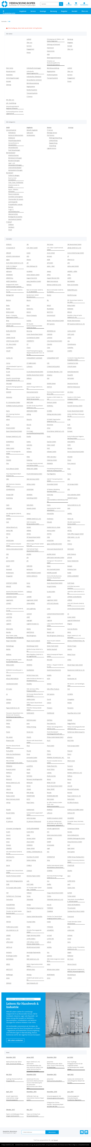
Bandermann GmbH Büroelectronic (33, 296)
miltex (69, 660)
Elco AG (29, 424)
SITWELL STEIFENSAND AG (34, 852)
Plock (28, 746)
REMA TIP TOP (51, 782)
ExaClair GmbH (51, 441)
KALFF (8, 566)
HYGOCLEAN (10, 540)
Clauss (29, 347)
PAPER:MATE (30, 713)
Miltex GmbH (10, 665)
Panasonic (70, 708)
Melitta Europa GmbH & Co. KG (35, 650)
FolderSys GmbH (52, 460)
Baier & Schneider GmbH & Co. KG (14, 291)
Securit (8, 835)
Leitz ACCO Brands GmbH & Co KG (75, 604)
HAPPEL (69, 513)
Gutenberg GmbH (32, 498)
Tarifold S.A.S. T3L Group (13, 896)
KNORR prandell (52, 573)
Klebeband (11, 138)
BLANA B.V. (30, 309)
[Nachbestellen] (84, 4)
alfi (27, 263)
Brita (7, 320)
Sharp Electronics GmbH (74, 842)
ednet (8, 419)
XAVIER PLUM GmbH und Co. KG (35, 979)
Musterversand (10, 71)
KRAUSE (8, 586)
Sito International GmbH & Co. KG (14, 852)
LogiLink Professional (73, 620)
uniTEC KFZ (50, 939)
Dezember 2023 (31, 1074)
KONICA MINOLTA (32, 576)
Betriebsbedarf (10, 153)
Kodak (69, 573)
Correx (8, 363)
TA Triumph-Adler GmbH (13, 887)
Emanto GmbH (10, 428)
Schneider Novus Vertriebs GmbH (75, 822)
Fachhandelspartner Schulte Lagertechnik (14, 112)
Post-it (69, 754)
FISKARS (8, 460)
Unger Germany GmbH (33, 935)
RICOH (28, 786)
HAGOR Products (72, 498)
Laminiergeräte (12, 202)
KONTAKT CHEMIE (11, 583)
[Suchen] (49, 4)
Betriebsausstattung (33, 83)
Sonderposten (31, 135)
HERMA (29, 530)
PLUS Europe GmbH (73, 746)
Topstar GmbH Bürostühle (34, 916)
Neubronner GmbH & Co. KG (75, 670)
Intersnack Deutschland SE (55, 549)
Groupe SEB (9, 494)
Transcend (70, 916)
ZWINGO (8, 983)
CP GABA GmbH (31, 363)
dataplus (49, 375)
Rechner (10, 207)
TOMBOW (50, 911)
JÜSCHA (69, 557)
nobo (68, 675)
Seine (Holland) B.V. (73, 835)
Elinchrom (50, 424)
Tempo (29, 905)
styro (68, 876)
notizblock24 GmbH (12, 684)
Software (11, 224)
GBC (68, 479)
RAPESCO (9, 773)
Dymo (8, 411)
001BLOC (9, 244)
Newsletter (9, 75)
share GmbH (30, 842)
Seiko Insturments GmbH (54, 835)
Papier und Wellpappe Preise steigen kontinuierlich (15, 1115)
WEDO (8, 964)
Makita (29, 629)
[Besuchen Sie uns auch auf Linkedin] (86, 1132)
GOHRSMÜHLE (10, 489)
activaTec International (13, 256)
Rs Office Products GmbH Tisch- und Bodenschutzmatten (54, 804)
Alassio (29, 259)
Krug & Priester (51, 586)
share (8, 842)
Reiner (49, 779)
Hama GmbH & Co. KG (74, 505)
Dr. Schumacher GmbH (13, 402)
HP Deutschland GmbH (33, 537)
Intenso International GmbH (14, 549)
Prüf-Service (50, 135)
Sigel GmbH (70, 848)
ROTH (28, 799)
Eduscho (29, 419)
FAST (48, 448)
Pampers (49, 708)
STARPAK (49, 870)
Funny (69, 474)
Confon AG (9, 358)
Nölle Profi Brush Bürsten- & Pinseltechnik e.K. (35, 679)
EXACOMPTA (71, 441)
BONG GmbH (10, 312)
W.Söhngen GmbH (11, 956)
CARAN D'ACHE (10, 337)
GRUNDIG (29, 494)
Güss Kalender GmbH (73, 494)
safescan (49, 813)
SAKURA (8, 818)
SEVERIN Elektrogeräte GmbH (76, 838)
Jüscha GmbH (10, 561)
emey (28, 428)
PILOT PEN (70, 740)
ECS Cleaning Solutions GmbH (13, 415)
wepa (48, 964)
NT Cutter (9, 689)
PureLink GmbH (10, 769)
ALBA (48, 259)
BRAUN (69, 312)
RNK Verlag (9, 792)
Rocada (49, 792)
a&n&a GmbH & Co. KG (74, 248)
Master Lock (50, 632)
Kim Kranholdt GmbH (53, 569)
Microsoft (29, 660)
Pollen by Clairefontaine (13, 754)
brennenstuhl (51, 315)
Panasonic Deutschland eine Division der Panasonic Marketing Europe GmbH (14, 715)
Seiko (28, 835)
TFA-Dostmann (10, 908)
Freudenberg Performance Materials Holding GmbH (55, 469)
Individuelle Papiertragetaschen (32, 72)
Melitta (8, 649)
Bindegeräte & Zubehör (15, 217)
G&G (7, 479)
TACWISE (49, 887)
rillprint (8, 789)
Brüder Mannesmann (73, 320)
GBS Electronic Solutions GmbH (13, 485)
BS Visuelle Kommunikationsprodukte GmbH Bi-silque (34, 326)
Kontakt (74, 11)
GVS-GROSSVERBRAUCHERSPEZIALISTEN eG (57, 500)
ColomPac (70, 347)
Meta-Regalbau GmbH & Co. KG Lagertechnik (35, 655)
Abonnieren (52, 1132)
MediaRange (10, 646)
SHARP (49, 842)
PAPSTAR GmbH (31, 720)
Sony (48, 860)
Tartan (29, 896)
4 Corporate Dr (10, 248)
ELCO (7, 424)
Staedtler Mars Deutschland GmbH (14, 871)
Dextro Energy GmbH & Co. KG (35, 388)
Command (50, 351)
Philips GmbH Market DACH (55, 737)
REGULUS (9, 779)
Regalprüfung (53, 143)
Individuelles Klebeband (34, 76)
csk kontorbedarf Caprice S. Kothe (14, 367)
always (49, 271)
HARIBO (8, 519)
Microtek (49, 660)
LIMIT (28, 617)
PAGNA (69, 703)
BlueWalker (50, 309)
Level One (9, 614)
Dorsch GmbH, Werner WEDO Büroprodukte (33, 398)
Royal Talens (30, 802)
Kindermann (10, 573)
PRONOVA (9, 766)
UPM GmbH (9, 942)
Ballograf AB (10, 295)
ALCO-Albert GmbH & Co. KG (14, 263)
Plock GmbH (50, 746)
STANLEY (29, 870)
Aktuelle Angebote (32, 130)
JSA (28, 557)
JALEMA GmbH (51, 554)
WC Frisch (70, 959)
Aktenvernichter (13, 214)
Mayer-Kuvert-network (33, 641)
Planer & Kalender (13, 194)
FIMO (28, 457)
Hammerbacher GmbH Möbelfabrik (53, 509)
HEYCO (8, 534)
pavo (28, 723)
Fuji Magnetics (51, 474)
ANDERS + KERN (72, 271)
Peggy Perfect (71, 723)
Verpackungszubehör (14, 140)
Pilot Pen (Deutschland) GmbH (13, 746)
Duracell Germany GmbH (74, 406)
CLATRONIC (9, 347)
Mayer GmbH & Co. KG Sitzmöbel (74, 636)
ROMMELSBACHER (52, 796)
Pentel (8, 732)
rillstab (29, 789)
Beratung (53, 11)
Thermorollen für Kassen (15, 199)
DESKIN (29, 383)
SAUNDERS (70, 818)
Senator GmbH (31, 838)
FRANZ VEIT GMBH (32, 468)
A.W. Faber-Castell (32, 248)
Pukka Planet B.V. (52, 766)
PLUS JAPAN (9, 751)
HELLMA (49, 522)
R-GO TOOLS (50, 769)
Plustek (29, 751)
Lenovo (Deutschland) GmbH (75, 608)
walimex (49, 956)
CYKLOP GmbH (71, 366)
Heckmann (50, 519)
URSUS (49, 942)
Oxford (49, 703)
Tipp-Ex (29, 911)
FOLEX (69, 460)
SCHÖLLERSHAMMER (33, 828)
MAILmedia (9, 629)
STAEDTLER (70, 865)
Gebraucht (30, 133)
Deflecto (29, 378)
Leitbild (29, 39)
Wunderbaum (71, 974)
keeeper (69, 566)
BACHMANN (71, 281)
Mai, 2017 (29, 1109)
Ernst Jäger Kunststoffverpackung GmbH (35, 432)
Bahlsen (29, 284)
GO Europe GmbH (72, 484)
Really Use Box (51, 776)
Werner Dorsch (71, 964)
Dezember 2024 (51, 1057)
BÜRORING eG (51, 331)
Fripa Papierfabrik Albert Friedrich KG (13, 475)
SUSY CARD (30, 884)
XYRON (69, 978)
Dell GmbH (70, 378)
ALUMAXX (29, 271)
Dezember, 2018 (31, 1092)
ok (7, 694)
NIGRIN (49, 675)
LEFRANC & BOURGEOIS (74, 597)
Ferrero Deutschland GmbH (75, 451)
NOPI (48, 678)
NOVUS (49, 684)
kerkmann (30, 569)
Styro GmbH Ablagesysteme (14, 881)
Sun (48, 881)
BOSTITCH (50, 312)
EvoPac (29, 441)
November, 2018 (52, 1092)
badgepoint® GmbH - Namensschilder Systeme (13, 285)
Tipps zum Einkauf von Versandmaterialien (33, 1115)
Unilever (69, 935)
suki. (28, 881)
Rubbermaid (30, 809)
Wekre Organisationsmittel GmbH (35, 965)
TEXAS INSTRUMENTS (73, 905)
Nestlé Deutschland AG (54, 670)
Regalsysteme (31, 86)
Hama (48, 505)
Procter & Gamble (32, 761)
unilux (8, 939)
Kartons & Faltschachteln (15, 135)
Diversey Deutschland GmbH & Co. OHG (55, 393)
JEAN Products (71, 554)
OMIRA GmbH (31, 699)
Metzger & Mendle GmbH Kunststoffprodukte (13, 660)
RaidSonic (70, 769)
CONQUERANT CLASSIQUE (34, 358)
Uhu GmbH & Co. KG (12, 930)
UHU (68, 927)
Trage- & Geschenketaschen (14, 210)
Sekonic (8, 838)
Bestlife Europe (72, 295)
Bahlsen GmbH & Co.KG (54, 284)
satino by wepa (31, 818)
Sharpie (8, 845)
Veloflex (49, 947)
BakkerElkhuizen (72, 290)
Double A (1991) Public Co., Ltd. (55, 398)
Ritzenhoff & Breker (73, 789)
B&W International (52, 281)
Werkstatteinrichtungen (15, 170)
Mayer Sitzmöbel (11, 641)
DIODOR (8, 392)
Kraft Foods (70, 583)
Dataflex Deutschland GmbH (35, 375)
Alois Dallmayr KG (32, 266)
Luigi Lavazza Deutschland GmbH (55, 624)
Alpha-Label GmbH (73, 266)
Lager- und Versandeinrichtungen (15, 164)
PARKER (69, 720)
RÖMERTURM (31, 796)
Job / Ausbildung (11, 103)
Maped (49, 629)
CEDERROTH (30, 341)
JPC (7, 557)
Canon (8, 334)
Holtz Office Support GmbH (75, 534)
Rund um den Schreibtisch (12, 179)
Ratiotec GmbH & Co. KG (74, 773)
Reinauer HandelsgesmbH (34, 779)
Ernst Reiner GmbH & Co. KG (55, 431)
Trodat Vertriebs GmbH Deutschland (74, 922)
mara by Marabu (72, 629)
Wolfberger (9, 974)
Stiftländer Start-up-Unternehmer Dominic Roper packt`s (35, 1098)
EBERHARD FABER (32, 411)
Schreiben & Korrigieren (15, 196)
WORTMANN (51, 974)
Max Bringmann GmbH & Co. (55, 635)
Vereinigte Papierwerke (33, 952)
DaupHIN (70, 375)
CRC (48, 363)
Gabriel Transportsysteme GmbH (54, 480)
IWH (7, 554)
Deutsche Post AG (72, 383)
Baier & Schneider (72, 284)
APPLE (49, 275)
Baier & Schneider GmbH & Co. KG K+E (55, 291)
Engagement (30, 49)
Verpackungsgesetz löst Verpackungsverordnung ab (55, 1097)
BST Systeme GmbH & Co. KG (76, 324)
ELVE (68, 424)
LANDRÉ (29, 597)
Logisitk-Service (51, 148)
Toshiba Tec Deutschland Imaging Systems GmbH (54, 917)
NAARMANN (30, 670)
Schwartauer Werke (73, 828)
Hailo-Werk (30, 505)
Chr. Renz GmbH (11, 344)
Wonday (29, 974)
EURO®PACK (10, 441)
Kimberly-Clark (71, 569)
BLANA (8, 309)
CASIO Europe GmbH (12, 341)
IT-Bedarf (9, 222)
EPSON (69, 428)
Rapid (28, 773)
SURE (7, 884)
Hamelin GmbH (31, 508)
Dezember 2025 (11, 1057)
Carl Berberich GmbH (33, 337)
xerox (48, 978)
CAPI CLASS (70, 334)
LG (68, 614)
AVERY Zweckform (11, 281)
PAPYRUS (49, 720)
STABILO (29, 865)
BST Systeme (51, 324)
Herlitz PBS (9, 530)
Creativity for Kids (72, 363)
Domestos (9, 397)
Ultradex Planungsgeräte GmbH (34, 931)
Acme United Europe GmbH (75, 253)
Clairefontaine (71, 344)
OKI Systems (50, 694)
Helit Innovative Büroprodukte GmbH (33, 523)
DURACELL (50, 406)
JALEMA (29, 554)
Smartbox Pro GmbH (33, 857)
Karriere (29, 46)
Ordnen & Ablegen (13, 175)
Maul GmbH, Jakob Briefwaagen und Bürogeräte (14, 636)
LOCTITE (8, 620)
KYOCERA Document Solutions (73, 587)
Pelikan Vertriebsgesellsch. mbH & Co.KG (55, 728)
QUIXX (28, 769)
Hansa (28, 513)
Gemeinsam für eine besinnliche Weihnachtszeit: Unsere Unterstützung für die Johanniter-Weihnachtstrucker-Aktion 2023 (35, 1083)
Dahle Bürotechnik (72, 372)
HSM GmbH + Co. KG (73, 537)
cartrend (49, 337)
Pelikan (8, 727)
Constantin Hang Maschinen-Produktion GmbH (76, 359)
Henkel (29, 527)
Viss (48, 952)
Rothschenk (70, 799)
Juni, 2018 (70, 1092)
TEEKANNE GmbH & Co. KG (55, 899)
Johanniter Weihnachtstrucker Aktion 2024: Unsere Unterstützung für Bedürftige (55, 1064)
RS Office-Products (72, 802)
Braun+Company (32, 315)
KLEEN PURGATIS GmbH (34, 573)
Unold (69, 939)
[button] (69, 4)
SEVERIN (49, 838)
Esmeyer (70, 431)
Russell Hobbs (10, 813)
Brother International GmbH (55, 320)
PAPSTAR (8, 720)
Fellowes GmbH (51, 451)
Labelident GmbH (11, 597)
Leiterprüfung (53, 140)
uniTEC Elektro (31, 939)
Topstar (8, 916)
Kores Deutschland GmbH (54, 583)
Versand (56, 1140)
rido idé (69, 786)
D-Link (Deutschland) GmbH (35, 372)
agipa (8, 259)
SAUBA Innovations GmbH (54, 818)
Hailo (7, 505)
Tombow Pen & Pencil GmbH (75, 911)
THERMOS (50, 908)
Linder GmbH (71, 617)
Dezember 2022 (51, 1074)
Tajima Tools (71, 887)
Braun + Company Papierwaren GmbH (12, 316)
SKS (48, 852)
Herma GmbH (51, 530)
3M (28, 244)
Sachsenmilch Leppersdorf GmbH (35, 814)
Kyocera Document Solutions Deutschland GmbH (14, 592)
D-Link (8, 372)
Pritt (68, 757)
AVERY (69, 278)
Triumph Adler (31, 922)
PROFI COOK (71, 761)
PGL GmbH (9, 737)
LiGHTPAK (9, 617)
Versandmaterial (11, 130)
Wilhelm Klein (31, 969)
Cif (27, 344)
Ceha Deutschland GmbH (54, 341)
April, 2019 (9, 1092)
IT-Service (29, 96)
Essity (48, 436)
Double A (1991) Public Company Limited (74, 398)
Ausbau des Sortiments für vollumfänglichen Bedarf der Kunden (76, 1081)
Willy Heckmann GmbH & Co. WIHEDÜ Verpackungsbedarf (76, 970)
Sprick (8, 865)
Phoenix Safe (10, 740)
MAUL (69, 632)
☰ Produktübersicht (9, 12)
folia (7, 463)
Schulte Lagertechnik (53, 828)
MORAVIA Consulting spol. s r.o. (14, 671)
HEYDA (29, 534)
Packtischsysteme (32, 90)
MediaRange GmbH (32, 646)
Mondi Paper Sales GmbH (75, 665)
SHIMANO (30, 845)
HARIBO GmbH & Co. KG (34, 519)
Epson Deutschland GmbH (14, 431)
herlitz (69, 527)
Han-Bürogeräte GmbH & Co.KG (13, 514)
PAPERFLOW (50, 713)
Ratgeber (70, 42)
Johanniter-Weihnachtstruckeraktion (54, 1080)
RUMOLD (49, 809)
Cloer (48, 347)
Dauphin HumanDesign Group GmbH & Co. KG (13, 379)
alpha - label (50, 266)
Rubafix (8, 809)
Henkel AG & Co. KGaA (53, 527)
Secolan (69, 832)
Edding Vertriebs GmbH (54, 414)
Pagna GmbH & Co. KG (12, 708)
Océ (68, 689)
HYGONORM (30, 540)
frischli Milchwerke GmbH (34, 474)
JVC (28, 561)
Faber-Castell (51, 445)
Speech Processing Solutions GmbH (75, 861)
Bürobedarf (9, 173)
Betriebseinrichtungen (15, 158)
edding (29, 414)
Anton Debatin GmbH (33, 275)
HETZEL (69, 530)
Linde (48, 617)
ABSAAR (8, 253)
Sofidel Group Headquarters (75, 857)
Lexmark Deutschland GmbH (55, 614)
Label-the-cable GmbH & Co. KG (75, 592)
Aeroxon (49, 256)
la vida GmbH (51, 591)
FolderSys (29, 460)
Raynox (8, 776)
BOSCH (29, 312)
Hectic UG (70, 519)
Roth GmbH (50, 799)
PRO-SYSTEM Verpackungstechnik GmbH (14, 762)
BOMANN (70, 309)
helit (7, 522)
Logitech (8, 624)
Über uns (84, 11)
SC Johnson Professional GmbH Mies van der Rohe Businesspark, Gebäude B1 (55, 823)
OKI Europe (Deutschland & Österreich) (35, 695)
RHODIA (8, 786)
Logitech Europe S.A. (33, 624)
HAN (68, 508)
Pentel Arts (30, 732)
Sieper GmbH (31, 848)
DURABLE (70, 402)
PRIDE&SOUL (10, 757)
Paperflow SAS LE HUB (74, 713)
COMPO (69, 351)
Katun (49, 566)
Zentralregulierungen (12, 78)
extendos (29, 445)
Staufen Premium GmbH (13, 876)
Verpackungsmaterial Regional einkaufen (12, 107)
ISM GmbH (70, 549)
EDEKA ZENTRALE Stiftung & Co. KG (75, 415)
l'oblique (29, 591)
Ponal (28, 754)
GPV (68, 489)
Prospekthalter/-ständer (15, 204)
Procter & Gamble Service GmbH (54, 762)
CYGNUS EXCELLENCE (53, 366)
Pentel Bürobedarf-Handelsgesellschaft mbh (54, 733)
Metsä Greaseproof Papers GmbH (55, 655)
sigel (48, 848)
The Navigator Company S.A (35, 908)
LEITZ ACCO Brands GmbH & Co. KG (14, 609)
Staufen (69, 870)
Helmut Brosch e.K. (12, 527)
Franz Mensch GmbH (12, 468)
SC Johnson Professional (34, 821)
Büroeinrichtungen (14, 160)
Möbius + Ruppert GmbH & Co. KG (55, 666)
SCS (48, 832)
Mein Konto (9, 68)
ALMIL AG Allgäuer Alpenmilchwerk (11, 267)
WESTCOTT (9, 969)
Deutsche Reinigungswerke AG (14, 388)
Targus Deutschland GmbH (55, 893)
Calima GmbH (71, 331)
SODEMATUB (51, 857)
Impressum (50, 48)
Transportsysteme (32, 93)
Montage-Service (52, 133)
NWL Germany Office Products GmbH (33, 690)
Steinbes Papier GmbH (33, 876)
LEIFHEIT (8, 603)
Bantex (49, 295)
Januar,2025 (30, 1057)
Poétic (49, 751)
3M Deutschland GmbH (74, 244)
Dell (48, 378)
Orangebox (70, 699)
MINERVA (29, 665)
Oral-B (49, 699)
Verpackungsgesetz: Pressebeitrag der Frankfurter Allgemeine (74, 1098)
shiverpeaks (50, 845)
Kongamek (9, 576)
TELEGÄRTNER (10, 905)
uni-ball (49, 935)
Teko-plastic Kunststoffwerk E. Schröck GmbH (75, 900)
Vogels (69, 952)
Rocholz (69, 792)
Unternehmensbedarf (14, 167)
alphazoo (9, 271)
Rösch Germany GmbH (13, 799)
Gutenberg (9, 498)
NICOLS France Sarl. (32, 675)
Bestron (8, 300)
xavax (8, 978)
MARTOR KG (30, 632)
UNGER (8, 935)
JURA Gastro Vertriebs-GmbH (55, 557)
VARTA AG (9, 947)
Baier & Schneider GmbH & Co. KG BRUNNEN (35, 291)
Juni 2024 (70, 1057)
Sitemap (8, 84)
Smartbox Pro (10, 857)
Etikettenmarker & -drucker (14, 186)
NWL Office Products (53, 689)
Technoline (9, 899)
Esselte (29, 436)
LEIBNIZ (69, 600)
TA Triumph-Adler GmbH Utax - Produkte (34, 888)
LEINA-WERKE (31, 603)
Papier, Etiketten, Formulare (13, 190)
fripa (68, 468)
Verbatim (9, 952)
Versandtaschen (13, 147)
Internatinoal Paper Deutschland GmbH (32, 550)
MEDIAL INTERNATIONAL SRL (76, 641)
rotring (8, 802)
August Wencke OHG (53, 278)
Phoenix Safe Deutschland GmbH (34, 741)
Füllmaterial (11, 133)
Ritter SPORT (51, 789)
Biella (8, 305)
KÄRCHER (29, 566)
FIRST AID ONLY (51, 457)
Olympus (9, 699)
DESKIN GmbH (51, 383)
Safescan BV (71, 813)
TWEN (28, 927)
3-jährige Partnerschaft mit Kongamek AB (14, 1080)
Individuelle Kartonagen (34, 68)
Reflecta (69, 776)
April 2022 (70, 1074)
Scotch (8, 832)
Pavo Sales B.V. (51, 723)
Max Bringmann (31, 635)
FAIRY (69, 445)
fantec (28, 448)
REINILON (29, 782)
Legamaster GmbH (32, 600)
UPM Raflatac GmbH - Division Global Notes (33, 943)
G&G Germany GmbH (33, 479)
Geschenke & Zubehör (15, 219)
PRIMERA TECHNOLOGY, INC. (55, 757)
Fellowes (29, 451)
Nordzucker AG (71, 678)
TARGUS (29, 893)
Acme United (51, 253)
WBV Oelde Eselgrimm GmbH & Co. (55, 960)
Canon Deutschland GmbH (34, 334)
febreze (69, 448)
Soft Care (9, 860)
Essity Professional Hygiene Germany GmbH (75, 437)
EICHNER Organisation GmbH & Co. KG (53, 420)
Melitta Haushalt (52, 649)
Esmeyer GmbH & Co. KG (13, 436)
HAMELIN (9, 508)
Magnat (69, 624)
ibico (68, 540)
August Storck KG (32, 278)
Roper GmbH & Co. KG (74, 796)
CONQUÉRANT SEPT (53, 358)
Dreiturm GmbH (52, 402)
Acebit (28, 253)
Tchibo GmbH (71, 896)
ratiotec (49, 773)
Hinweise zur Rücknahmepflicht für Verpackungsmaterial (53, 63)
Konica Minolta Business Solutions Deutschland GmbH (54, 578)
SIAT (68, 845)
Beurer (29, 300)
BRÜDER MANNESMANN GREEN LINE (13, 325)
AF (68, 256)
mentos (69, 649)
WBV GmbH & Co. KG (33, 959)
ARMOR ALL (9, 278)
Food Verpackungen (14, 150)
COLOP (8, 351)
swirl (68, 884)
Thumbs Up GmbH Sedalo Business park (14, 912)
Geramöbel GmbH (52, 484)
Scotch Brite (30, 832)
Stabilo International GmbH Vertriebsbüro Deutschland (55, 866)
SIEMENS (9, 848)
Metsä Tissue (71, 654)
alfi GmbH (50, 263)
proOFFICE (30, 766)
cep (68, 341)
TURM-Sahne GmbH (12, 927)
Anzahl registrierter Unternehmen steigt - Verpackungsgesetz (12, 1098)
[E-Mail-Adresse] (34, 1132)
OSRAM (8, 703)
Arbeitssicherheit (13, 155)
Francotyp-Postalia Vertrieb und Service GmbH (35, 464)
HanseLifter (50, 513)
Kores (28, 583)
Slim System (71, 852)
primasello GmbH (32, 757)
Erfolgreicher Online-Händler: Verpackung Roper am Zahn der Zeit (55, 1104)
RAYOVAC (29, 776)
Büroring (29, 331)
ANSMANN (9, 275)
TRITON (8, 922)
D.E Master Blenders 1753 (54, 372)
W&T (28, 956)
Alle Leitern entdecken (15, 1040)
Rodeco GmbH (10, 796)
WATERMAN (9, 959)
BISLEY (49, 305)
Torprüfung (52, 146)
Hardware (11, 227)
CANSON (49, 334)
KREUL (28, 586)
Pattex (8, 723)
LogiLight (29, 620)
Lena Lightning (31, 608)
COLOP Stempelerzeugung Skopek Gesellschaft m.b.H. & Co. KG (35, 352)
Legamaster (9, 600)
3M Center (50, 244)
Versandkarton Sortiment (34, 80)
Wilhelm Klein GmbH (53, 969)
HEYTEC (49, 534)
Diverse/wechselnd (32, 392)
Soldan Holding (31, 860)
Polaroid (69, 751)
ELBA (68, 419)
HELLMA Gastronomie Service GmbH (73, 523)
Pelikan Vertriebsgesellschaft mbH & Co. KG (76, 728)
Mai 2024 (9, 1074)
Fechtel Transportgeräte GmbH (13, 452)
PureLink (70, 766)
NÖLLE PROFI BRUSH (12, 678)
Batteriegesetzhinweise (54, 58)
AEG (28, 256)
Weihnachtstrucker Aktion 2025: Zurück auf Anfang (14, 1062)
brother (29, 320)
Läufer (49, 597)
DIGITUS (49, 387)
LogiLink (49, 620)
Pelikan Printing (31, 727)
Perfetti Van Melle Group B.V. (76, 732)
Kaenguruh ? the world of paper (54, 562)
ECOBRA (49, 411)
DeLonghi (9, 383)
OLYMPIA (70, 694)
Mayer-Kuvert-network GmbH (53, 641)
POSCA (49, 754)
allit (68, 263)
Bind (28, 305)
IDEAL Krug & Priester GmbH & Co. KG (35, 545)
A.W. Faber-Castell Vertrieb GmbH (55, 248)
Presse (29, 52)
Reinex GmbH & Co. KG (13, 782)
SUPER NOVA (71, 881)
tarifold (69, 893)
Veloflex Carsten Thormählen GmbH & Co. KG (76, 948)
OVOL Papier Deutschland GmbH (34, 703)
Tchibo (49, 896)
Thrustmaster (71, 908)
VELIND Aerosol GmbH (33, 947)
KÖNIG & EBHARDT (73, 576)
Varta (69, 942)
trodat (49, 922)
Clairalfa (49, 344)
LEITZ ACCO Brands (52, 603)
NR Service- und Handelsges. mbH (76, 684)
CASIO (69, 337)
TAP (7, 893)
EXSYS (8, 445)
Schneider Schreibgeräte (13, 828)
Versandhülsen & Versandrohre (13, 144)
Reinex (69, 779)
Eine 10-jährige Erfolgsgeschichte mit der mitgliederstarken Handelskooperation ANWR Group (75, 1065)
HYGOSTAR (50, 540)
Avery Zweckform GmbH (34, 281)
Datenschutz (50, 51)
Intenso (69, 544)
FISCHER (69, 457)
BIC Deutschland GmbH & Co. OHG (75, 301)
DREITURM (30, 402)
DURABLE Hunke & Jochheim (14, 406)
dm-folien (70, 392)
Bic (48, 300)
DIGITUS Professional (73, 387)
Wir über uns (10, 100)
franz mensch (71, 463)
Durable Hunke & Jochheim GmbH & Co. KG (35, 406)
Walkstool (70, 956)
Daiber (8, 375)
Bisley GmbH (71, 305)
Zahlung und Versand (53, 44)
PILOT (48, 740)
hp (7, 537)
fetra (7, 457)
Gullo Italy (50, 494)
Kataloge (70, 127)
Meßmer (8, 654)
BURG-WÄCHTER (11, 331)
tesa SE (49, 905)
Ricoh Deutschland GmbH (54, 786)
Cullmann (29, 366)
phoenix (69, 737)
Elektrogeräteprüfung (55, 138)
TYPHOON (50, 927)
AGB (48, 54)
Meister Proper (71, 646)
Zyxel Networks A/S (32, 983)
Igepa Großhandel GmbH (54, 544)
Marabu (8, 632)
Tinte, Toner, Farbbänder (15, 182)
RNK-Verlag (30, 792)
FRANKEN (50, 463)
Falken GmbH (10, 448)
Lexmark (29, 614)
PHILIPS (29, 737)
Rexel (69, 782)
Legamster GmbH (52, 600)
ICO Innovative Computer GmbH (13, 545)
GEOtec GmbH (31, 484)
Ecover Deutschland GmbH (75, 411)
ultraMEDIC (50, 930)
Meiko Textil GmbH (52, 646)
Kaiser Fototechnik (72, 561)
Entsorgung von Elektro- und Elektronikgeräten (55, 40)
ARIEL (69, 275)
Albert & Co (70, 259)
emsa (48, 428)
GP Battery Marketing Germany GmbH (53, 490)
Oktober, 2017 (10, 1109)
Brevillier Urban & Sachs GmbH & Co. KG (74, 316)
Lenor (48, 608)
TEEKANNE (30, 899)
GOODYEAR (30, 489)
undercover (70, 930)
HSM (48, 537)
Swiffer (49, 884)
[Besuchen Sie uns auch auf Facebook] (82, 1132)
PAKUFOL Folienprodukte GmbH (34, 709)
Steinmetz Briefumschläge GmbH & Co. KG (55, 877)
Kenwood (9, 569)
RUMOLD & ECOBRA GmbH (75, 809)
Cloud (10, 230)
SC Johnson (9, 821)
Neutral (8, 675)
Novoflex (29, 684)
